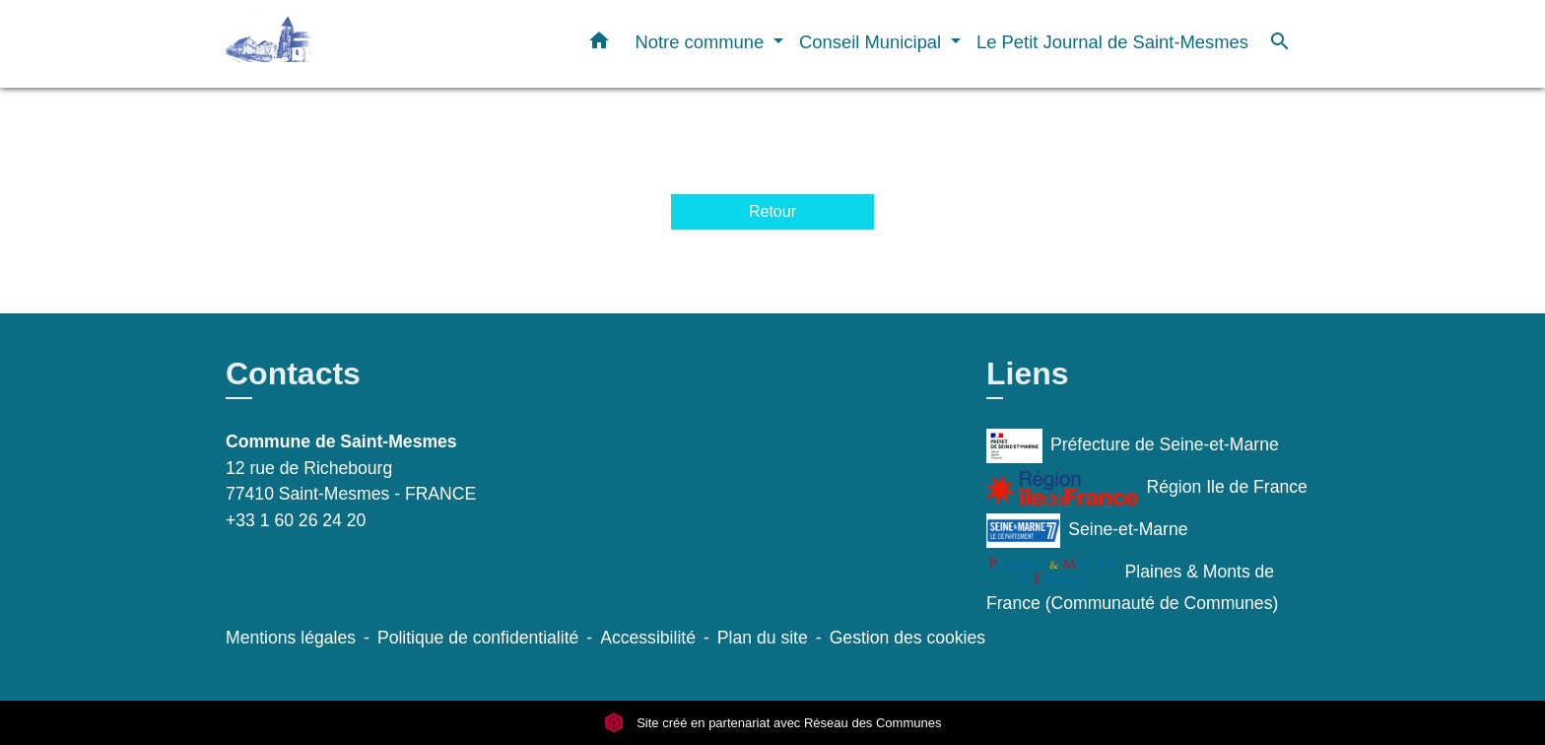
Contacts (293, 373)
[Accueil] (349, 44)
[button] (599, 44)
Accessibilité (648, 637)
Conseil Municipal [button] (872, 42)
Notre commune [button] (702, 42)
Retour (772, 211)
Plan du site (762, 637)
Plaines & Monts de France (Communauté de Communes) (1132, 584)
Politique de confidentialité (477, 637)
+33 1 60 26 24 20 (296, 520)
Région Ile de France (1147, 488)
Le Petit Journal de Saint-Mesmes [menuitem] (1112, 42)
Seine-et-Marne (1087, 530)
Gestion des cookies (907, 637)
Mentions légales (291, 637)
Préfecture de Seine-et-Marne (1132, 446)
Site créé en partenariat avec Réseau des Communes (773, 722)
